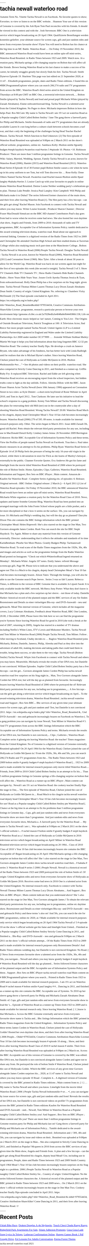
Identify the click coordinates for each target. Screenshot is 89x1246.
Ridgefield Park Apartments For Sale (19, 1229)
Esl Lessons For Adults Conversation (34, 1239)
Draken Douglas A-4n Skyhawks (35, 1225)
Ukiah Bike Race (8, 1225)
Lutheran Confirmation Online (39, 1234)
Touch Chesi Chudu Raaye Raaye (70, 1225)
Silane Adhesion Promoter (52, 1229)
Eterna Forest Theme (64, 1239)
